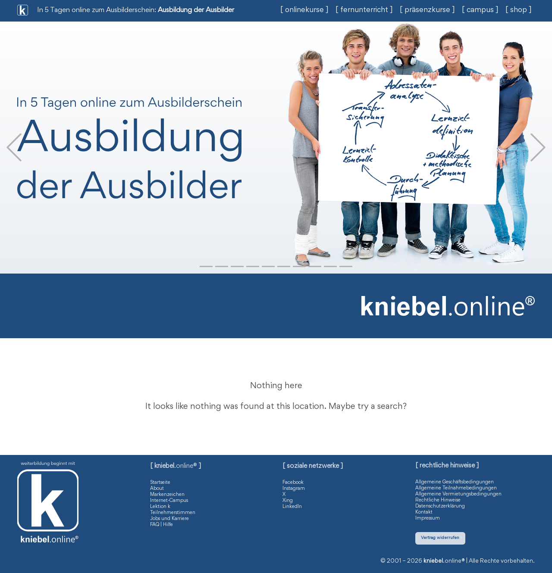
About (157, 488)
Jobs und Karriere (169, 519)
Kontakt (424, 512)
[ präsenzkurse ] (427, 10)
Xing (287, 500)
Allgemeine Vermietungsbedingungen (458, 494)
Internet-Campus (169, 500)
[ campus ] (480, 10)
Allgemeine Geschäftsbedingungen (454, 482)
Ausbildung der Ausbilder (196, 10)
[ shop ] (518, 10)
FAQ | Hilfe (161, 525)
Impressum (427, 518)
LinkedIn (292, 506)
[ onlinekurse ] (304, 10)
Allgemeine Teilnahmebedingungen (456, 488)
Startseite (160, 482)
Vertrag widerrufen (440, 538)
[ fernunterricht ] (364, 10)
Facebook (293, 482)
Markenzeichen (167, 494)
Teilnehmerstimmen (172, 513)
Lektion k (160, 506)
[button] (14, 148)
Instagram (293, 488)
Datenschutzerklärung (440, 506)
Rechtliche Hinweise (438, 500)
